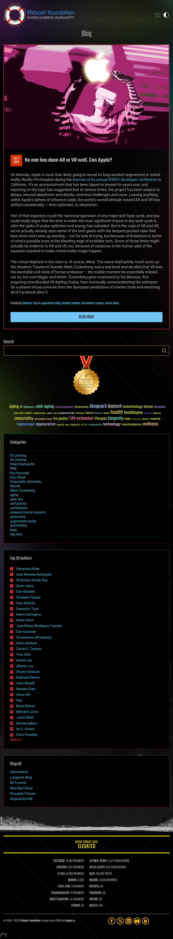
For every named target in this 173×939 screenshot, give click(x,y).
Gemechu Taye (30, 303)
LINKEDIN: (61, 867)
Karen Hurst (25, 620)
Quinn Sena (24, 586)
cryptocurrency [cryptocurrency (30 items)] (39, 413)
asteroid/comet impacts (27, 512)
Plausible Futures (23, 794)
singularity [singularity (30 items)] (75, 425)
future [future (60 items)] (89, 413)
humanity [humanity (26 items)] (148, 413)
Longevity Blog (21, 777)
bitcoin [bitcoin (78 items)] (148, 407)
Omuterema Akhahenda (33, 637)
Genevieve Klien (28, 569)
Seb (19, 700)
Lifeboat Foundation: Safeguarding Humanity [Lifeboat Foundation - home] (76, 15)
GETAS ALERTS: (97, 867)
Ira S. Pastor (25, 729)
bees (13, 530)
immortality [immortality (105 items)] (24, 418)
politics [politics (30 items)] (145, 419)
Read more (86, 317)
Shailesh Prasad (28, 597)
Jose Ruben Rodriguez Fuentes (39, 626)
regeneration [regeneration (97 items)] (46, 424)
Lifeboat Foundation (30, 920)
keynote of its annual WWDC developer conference (115, 179)
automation (18, 525)
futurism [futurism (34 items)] (98, 413)
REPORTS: (94, 886)
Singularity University (25, 482)
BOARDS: (94, 880)
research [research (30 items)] (60, 425)
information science (92, 303)
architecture (18, 508)
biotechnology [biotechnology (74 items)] (132, 407)
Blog (86, 34)
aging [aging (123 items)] (14, 406)
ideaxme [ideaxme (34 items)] (157, 413)
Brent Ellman (25, 706)
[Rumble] (145, 921)
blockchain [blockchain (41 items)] (159, 407)
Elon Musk (17, 477)
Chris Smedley (26, 735)
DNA (13, 469)
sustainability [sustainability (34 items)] (95, 425)
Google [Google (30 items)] (106, 413)
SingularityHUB (21, 799)
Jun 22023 (16, 160)
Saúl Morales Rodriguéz (34, 574)
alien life (16, 499)
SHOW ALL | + (16, 740)
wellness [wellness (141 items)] (150, 424)
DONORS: (72, 880)
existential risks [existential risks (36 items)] (66, 413)
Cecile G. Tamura (28, 649)
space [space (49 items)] (84, 424)
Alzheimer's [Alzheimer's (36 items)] (29, 407)
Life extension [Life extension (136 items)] (81, 418)
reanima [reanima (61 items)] (155, 419)
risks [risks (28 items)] (67, 425)
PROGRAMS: (95, 893)
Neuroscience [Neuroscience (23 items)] (136, 419)
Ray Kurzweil (19, 473)
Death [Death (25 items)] (55, 413)
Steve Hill (23, 695)
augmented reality (51, 303)
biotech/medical (71, 303)
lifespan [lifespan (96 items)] (100, 418)
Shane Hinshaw (28, 672)
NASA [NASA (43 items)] (127, 419)
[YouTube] (137, 921)
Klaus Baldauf (26, 643)
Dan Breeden (25, 592)
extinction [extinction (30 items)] (80, 413)
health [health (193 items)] (116, 412)
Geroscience (19, 772)
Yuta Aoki (23, 654)
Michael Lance (27, 712)
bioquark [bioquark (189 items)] (98, 406)
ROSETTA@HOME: (59, 899)
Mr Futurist (18, 783)
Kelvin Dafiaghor (28, 614)
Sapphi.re (70, 920)
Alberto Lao (24, 666)
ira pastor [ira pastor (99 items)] (60, 418)
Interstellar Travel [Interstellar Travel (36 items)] (43, 419)
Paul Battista (25, 603)
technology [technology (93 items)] (111, 424)
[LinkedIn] (128, 921)
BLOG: (92, 874)
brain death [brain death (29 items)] (19, 413)
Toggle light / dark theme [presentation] (166, 15)
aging (14, 495)
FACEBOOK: (59, 861)
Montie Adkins (26, 723)
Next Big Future (21, 788)
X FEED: (61, 874)
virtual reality (112, 303)
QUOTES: (93, 905)
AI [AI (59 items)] (21, 407)
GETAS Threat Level (86, 845)
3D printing (18, 455)
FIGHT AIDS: (64, 886)
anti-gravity (18, 504)
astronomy (18, 517)
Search (164, 350)
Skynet (15, 486)
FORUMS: (76, 905)
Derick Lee (24, 660)
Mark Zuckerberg (22, 490)
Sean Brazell (25, 683)
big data (16, 534)
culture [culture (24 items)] (49, 413)
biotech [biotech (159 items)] (115, 406)
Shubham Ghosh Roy (32, 580)
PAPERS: (93, 899)
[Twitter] (120, 921)
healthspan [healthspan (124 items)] (133, 412)
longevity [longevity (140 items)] (116, 418)
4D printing (18, 460)
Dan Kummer (26, 632)
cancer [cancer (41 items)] (28, 413)
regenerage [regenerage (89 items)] (26, 424)
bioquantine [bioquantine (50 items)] (82, 407)
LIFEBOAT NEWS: (98, 861)
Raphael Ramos (28, 677)
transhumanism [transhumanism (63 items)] (131, 425)
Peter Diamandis (22, 464)
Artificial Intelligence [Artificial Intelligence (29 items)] (64, 407)
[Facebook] (111, 921)
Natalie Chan (25, 689)
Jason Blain (25, 717)
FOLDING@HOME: (60, 893)
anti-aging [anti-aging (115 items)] (45, 406)
